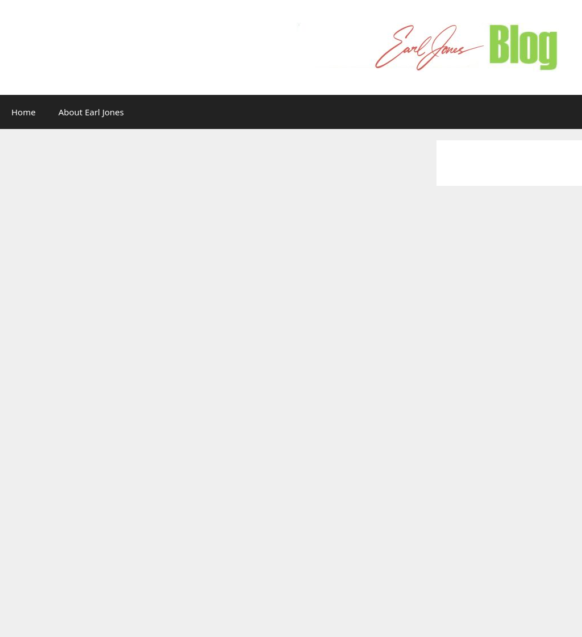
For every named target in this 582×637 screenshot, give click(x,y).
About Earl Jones (91, 112)
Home (23, 112)
